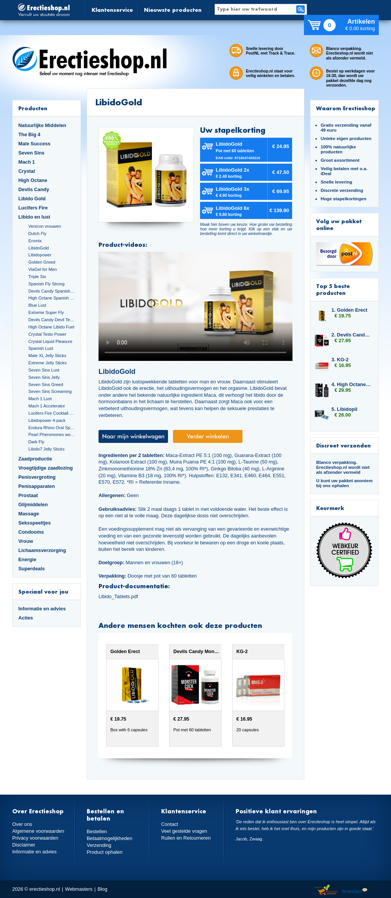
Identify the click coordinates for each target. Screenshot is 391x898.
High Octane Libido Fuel (51, 327)
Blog (102, 889)
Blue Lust (37, 305)
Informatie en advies (42, 609)
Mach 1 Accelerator (46, 406)
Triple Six (37, 276)
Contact (169, 824)
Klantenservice (112, 9)
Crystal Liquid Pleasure (50, 341)
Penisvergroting (37, 477)
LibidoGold (38, 248)
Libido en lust (34, 217)
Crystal (26, 171)
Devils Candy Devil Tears (51, 319)
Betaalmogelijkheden (109, 838)
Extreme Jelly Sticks (47, 362)
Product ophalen (104, 852)
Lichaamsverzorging (42, 550)
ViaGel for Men (42, 269)
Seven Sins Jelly (44, 377)
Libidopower (40, 255)
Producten (32, 108)
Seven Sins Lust (43, 370)
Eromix (35, 240)
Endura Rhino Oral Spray (51, 427)
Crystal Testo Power (47, 334)
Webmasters (78, 889)
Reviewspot (354, 890)
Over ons (22, 824)
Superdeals (31, 568)
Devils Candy (33, 189)
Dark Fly (36, 441)
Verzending (99, 845)
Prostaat (28, 495)
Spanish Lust (40, 348)
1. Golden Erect (349, 310)
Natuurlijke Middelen (42, 125)
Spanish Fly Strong (46, 284)
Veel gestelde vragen (184, 831)
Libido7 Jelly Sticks (46, 449)
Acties (25, 618)
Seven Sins (31, 153)
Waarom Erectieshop (345, 108)
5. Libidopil (344, 409)
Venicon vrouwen (44, 226)
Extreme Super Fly (46, 312)
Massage (28, 514)
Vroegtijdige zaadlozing (45, 468)
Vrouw (25, 541)
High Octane (32, 180)
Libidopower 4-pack (46, 420)
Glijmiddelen (33, 504)
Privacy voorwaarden (35, 838)
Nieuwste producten (173, 9)
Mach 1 (26, 162)
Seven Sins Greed (45, 384)
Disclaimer (23, 845)
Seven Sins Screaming (50, 391)
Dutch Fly (37, 233)
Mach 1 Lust (40, 398)
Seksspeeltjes (34, 523)
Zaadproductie (35, 459)
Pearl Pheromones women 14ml (51, 434)
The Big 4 (29, 134)
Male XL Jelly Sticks (47, 355)
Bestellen (97, 831)
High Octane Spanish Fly (51, 298)
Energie (27, 559)
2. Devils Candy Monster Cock (351, 335)
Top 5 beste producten (333, 289)
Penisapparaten (36, 486)
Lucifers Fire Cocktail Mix (51, 413)
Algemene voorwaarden (38, 831)
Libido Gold (31, 198)
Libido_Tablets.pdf (118, 596)
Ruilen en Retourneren (185, 838)
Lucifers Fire (33, 208)
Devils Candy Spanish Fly (51, 291)
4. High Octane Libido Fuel (351, 384)
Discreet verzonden (343, 445)
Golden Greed (41, 262)
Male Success (34, 143)
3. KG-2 (340, 359)
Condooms (31, 532)
